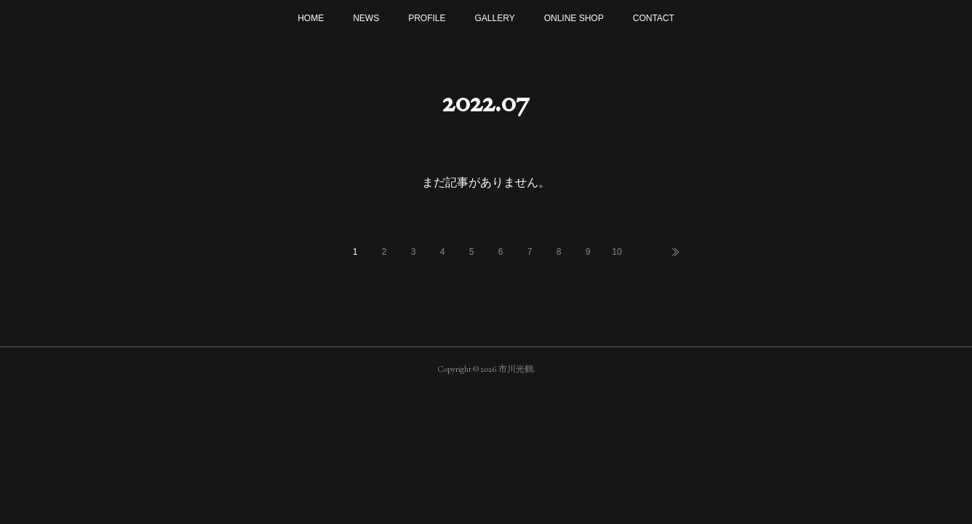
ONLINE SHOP (574, 18)
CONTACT (653, 18)
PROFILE (426, 18)
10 (616, 252)
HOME (311, 18)
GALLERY (495, 18)
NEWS (366, 18)
